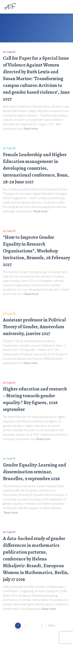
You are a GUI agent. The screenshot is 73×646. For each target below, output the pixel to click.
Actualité (9, 52)
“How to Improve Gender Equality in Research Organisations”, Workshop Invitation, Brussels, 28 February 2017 (36, 251)
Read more (31, 128)
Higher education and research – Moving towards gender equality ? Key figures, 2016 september (35, 399)
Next (51, 625)
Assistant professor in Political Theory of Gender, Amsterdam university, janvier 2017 (34, 327)
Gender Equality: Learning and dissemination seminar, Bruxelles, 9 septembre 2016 (34, 472)
